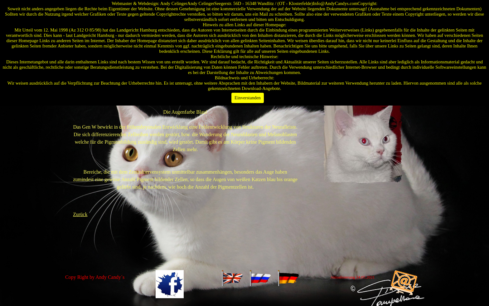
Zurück (80, 214)
